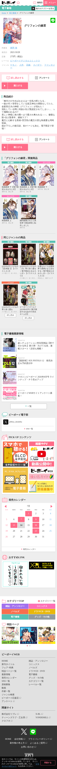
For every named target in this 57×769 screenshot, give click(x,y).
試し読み (10, 315)
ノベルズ (15, 611)
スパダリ (37, 65)
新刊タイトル (8, 664)
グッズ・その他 (42, 617)
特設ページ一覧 (9, 671)
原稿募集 (6, 684)
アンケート (44, 78)
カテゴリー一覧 (47, 601)
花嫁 (28, 65)
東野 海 (13, 48)
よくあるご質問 (37, 743)
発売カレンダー (29, 549)
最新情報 (6, 674)
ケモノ (13, 65)
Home (4, 13)
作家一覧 (6, 691)
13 (14, 525)
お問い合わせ (27, 747)
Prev (5, 506)
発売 (40, 3)
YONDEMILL (42, 717)
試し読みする (17, 78)
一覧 (29, 406)
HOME (5, 661)
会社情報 (18, 739)
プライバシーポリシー (39, 739)
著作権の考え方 (17, 743)
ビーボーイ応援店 (10, 698)
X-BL (38, 714)
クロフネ (6, 721)
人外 (21, 65)
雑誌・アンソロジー (15, 606)
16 (36, 525)
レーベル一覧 (35, 684)
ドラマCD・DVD (42, 611)
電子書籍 (12, 13)
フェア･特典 (7, 667)
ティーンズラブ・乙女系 (13, 717)
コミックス (42, 606)
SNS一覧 (29, 429)
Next (51, 506)
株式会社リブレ (9, 714)
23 (36, 531)
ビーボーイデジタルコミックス (25, 61)
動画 (4, 688)
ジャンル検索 (8, 694)
